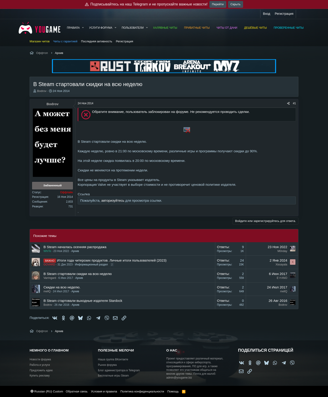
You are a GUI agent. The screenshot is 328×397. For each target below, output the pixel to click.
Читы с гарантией (65, 41)
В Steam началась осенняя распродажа (75, 247)
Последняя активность (96, 41)
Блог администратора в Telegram (119, 370)
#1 (294, 103)
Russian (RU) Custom (47, 391)
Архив (75, 251)
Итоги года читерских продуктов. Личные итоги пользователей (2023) (112, 260)
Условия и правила (104, 391)
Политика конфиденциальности (142, 391)
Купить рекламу (40, 375)
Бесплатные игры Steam (113, 375)
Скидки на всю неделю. (62, 287)
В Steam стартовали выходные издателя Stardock (83, 301)
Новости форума (40, 359)
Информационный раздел (91, 264)
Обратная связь (77, 391)
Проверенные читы (289, 27)
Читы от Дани (226, 27)
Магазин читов (40, 41)
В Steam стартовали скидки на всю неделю (78, 274)
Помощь (173, 391)
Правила (73, 27)
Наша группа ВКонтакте (113, 359)
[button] (83, 28)
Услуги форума (100, 27)
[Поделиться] (288, 103)
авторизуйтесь (112, 200)
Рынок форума (107, 364)
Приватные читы (197, 27)
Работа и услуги (40, 364)
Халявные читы (165, 27)
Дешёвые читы (255, 27)
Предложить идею (41, 370)
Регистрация (124, 41)
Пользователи (133, 27)
